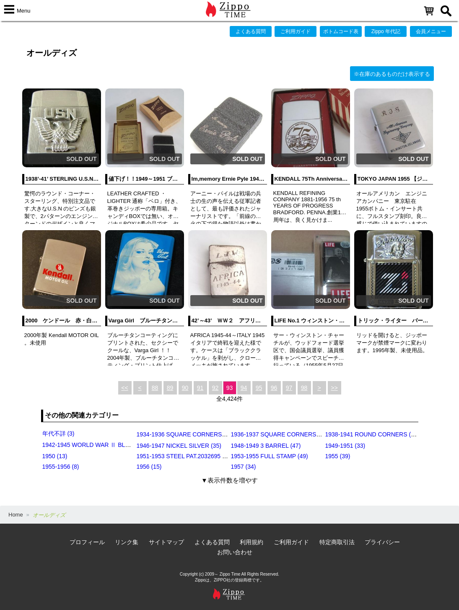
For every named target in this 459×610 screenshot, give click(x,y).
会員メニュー (431, 31)
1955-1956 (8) (60, 466)
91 (200, 387)
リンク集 (126, 542)
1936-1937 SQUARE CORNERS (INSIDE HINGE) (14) (302, 434)
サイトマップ (166, 542)
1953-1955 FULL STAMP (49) (269, 456)
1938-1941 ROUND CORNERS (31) (372, 434)
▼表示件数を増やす (229, 480)
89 (170, 387)
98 (304, 387)
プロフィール (87, 542)
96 (274, 387)
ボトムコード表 (340, 31)
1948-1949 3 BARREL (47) (266, 445)
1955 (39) (337, 456)
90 (185, 387)
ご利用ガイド (295, 31)
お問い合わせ (234, 552)
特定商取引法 (337, 542)
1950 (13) (54, 456)
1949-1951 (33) (345, 445)
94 (244, 387)
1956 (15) (149, 466)
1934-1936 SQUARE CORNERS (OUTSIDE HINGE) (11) (211, 434)
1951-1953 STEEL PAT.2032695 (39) (185, 456)
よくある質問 (251, 31)
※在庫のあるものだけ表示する (392, 74)
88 (155, 387)
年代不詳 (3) (58, 433)
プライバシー (382, 542)
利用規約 (251, 542)
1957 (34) (243, 466)
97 (289, 387)
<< (124, 387)
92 (215, 387)
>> (334, 387)
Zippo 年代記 (385, 31)
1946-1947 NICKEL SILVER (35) (179, 445)
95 (259, 387)
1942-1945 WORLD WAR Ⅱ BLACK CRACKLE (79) (110, 444)
